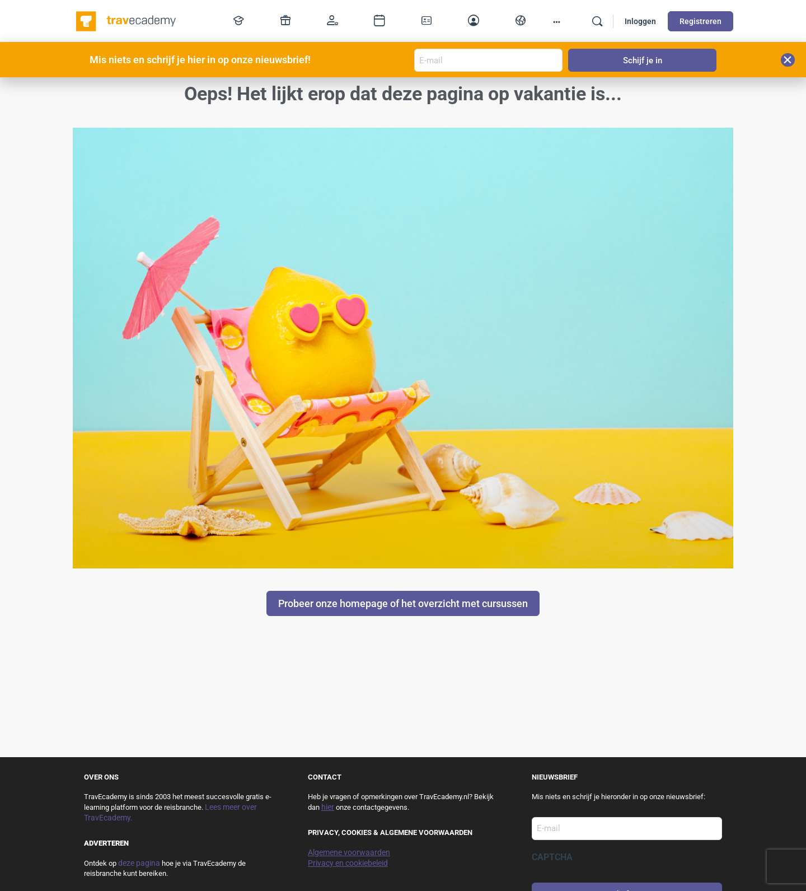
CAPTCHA (552, 857)
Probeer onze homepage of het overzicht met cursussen (403, 603)
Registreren (700, 21)
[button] (788, 60)
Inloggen (640, 21)
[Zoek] (597, 21)
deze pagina (139, 863)
